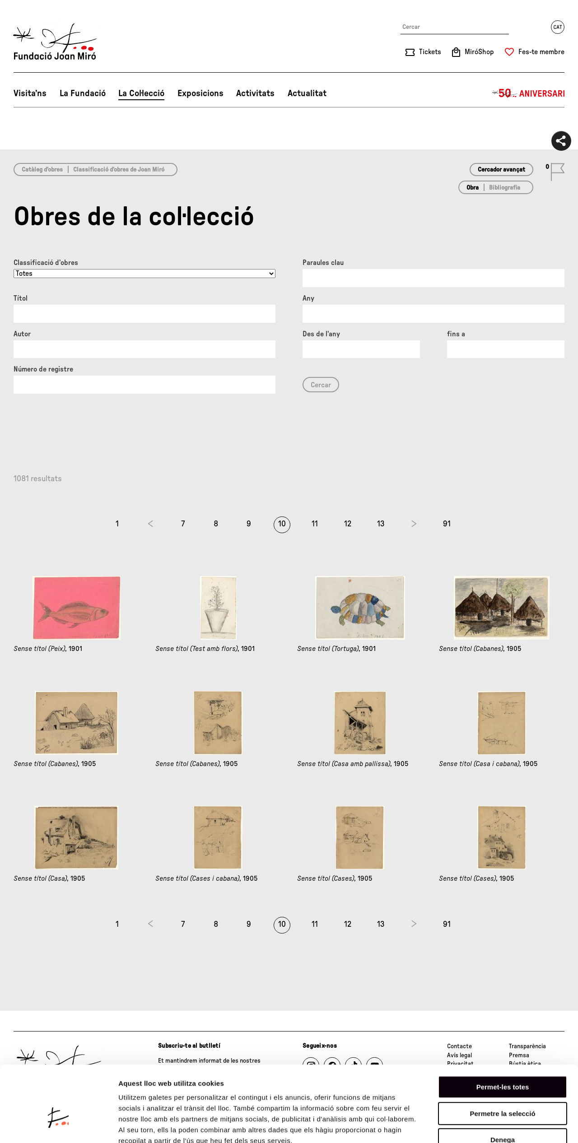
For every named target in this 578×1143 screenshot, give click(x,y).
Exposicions (200, 93)
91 (447, 524)
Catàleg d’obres (42, 170)
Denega (502, 1085)
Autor (22, 334)
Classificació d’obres (46, 262)
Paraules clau (323, 262)
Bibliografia (504, 188)
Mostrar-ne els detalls (520, 1125)
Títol (21, 298)
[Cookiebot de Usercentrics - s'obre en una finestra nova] (58, 1125)
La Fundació (83, 93)
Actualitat (307, 93)
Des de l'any (321, 334)
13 (381, 524)
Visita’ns (30, 93)
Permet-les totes (502, 1032)
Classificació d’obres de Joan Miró (118, 170)
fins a (456, 334)
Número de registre (43, 369)
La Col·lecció (141, 93)
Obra (472, 188)
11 (315, 524)
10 (282, 524)
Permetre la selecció (502, 1059)
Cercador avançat (501, 170)
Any (308, 298)
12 (347, 524)
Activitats (255, 93)
